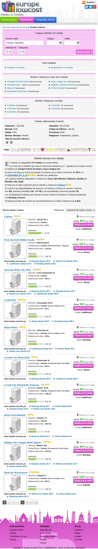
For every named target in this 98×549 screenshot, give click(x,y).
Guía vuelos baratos (48, 536)
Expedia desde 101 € (41, 464)
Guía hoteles (45, 533)
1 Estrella (11, 105)
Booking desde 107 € (41, 291)
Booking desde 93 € (41, 406)
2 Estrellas (55, 105)
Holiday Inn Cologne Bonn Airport (22, 442)
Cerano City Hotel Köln (17, 357)
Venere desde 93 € (63, 436)
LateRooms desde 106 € (67, 379)
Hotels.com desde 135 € (45, 409)
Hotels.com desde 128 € (42, 494)
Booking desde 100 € (41, 379)
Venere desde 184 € (18, 466)
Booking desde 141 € (18, 496)
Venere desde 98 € (63, 406)
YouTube (78, 539)
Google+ (78, 536)
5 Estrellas (11, 112)
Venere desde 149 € (40, 321)
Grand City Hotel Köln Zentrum (21, 385)
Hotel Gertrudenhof (14, 415)
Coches (43, 543)
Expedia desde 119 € (65, 291)
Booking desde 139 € (46, 264)
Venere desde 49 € (66, 349)
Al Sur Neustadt (58, 88)
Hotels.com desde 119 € (20, 294)
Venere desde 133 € (68, 494)
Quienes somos (16, 530)
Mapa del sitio (46, 530)
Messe (10, 88)
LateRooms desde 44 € (42, 349)
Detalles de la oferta (83, 225)
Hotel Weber (11, 327)
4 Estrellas (55, 108)
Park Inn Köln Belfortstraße (19, 239)
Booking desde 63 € (41, 436)
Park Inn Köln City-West (17, 269)
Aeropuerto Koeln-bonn (17, 91)
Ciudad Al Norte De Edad (18, 81)
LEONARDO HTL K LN (17, 175)
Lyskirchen (10, 299)
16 (27, 502)
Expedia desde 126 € (41, 261)
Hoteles (43, 539)
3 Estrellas (11, 108)
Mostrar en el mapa (87, 216)
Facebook (79, 530)
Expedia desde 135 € (18, 409)
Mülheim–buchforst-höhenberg (64, 85)
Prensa (13, 533)
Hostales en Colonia (15, 67)
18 (36, 502)
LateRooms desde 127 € (20, 264)
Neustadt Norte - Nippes (17, 85)
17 (32, 502)
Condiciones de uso (18, 536)
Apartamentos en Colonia (62, 67)
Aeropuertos (26, 20)
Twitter (77, 533)
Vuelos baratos (9, 20)
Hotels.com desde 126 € (67, 261)
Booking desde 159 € (64, 321)
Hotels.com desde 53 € (19, 351)
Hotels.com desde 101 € (67, 464)
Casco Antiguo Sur (59, 81)
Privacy (13, 539)
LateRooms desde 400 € (48, 294)
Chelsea (61, 185)
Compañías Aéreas (45, 20)
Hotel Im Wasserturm (15, 472)
